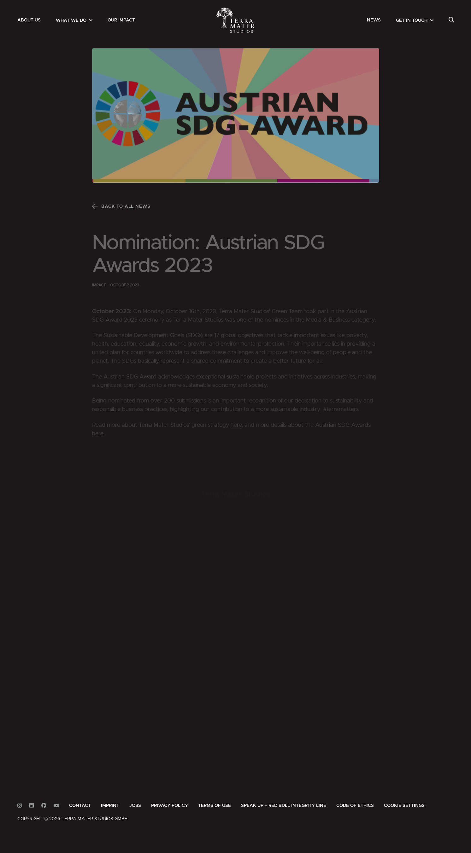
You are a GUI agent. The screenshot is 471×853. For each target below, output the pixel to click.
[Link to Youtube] (56, 805)
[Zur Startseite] (235, 20)
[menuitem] (29, 20)
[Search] (451, 20)
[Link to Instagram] (19, 805)
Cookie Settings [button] (404, 805)
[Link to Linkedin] (31, 805)
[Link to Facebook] (43, 805)
